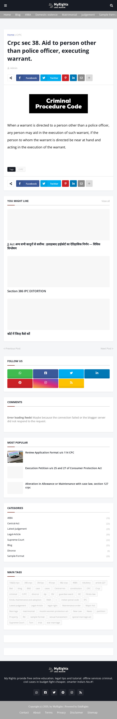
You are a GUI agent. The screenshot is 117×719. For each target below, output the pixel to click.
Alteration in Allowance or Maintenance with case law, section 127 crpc (66, 485)
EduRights (83, 706)
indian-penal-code (70, 599)
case (38, 588)
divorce (58, 551)
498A (28, 14)
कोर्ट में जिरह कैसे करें (18, 334)
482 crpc (64, 582)
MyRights (58, 706)
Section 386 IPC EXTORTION (26, 291)
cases (47, 588)
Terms (49, 712)
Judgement (88, 14)
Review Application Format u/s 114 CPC (49, 452)
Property (13, 616)
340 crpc (28, 582)
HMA (48, 599)
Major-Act (90, 605)
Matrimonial (69, 14)
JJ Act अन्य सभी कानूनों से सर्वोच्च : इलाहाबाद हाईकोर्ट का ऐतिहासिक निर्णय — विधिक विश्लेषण (53, 246)
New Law (77, 611)
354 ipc (40, 582)
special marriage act (81, 616)
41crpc (52, 582)
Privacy (61, 712)
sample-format (58, 556)
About (37, 712)
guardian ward (66, 594)
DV (52, 594)
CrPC (19, 34)
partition (101, 611)
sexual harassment (58, 616)
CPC (89, 588)
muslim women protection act (54, 611)
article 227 (100, 582)
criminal (13, 594)
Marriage (13, 611)
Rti (24, 616)
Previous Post (13, 348)
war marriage (53, 622)
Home (7, 14)
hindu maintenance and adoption (25, 599)
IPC (85, 599)
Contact (24, 712)
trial (40, 622)
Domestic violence (46, 14)
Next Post (106, 348)
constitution (76, 588)
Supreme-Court (58, 540)
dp (45, 594)
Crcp (98, 588)
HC (79, 594)
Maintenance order (71, 605)
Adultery (86, 582)
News (89, 611)
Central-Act (58, 524)
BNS (29, 588)
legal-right (52, 605)
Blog (18, 14)
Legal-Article (58, 534)
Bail (11, 588)
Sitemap (92, 712)
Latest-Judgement (58, 529)
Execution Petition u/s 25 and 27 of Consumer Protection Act (63, 468)
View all (106, 201)
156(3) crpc (14, 582)
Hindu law (91, 594)
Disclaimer (76, 712)
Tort (31, 622)
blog (58, 545)
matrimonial (29, 611)
